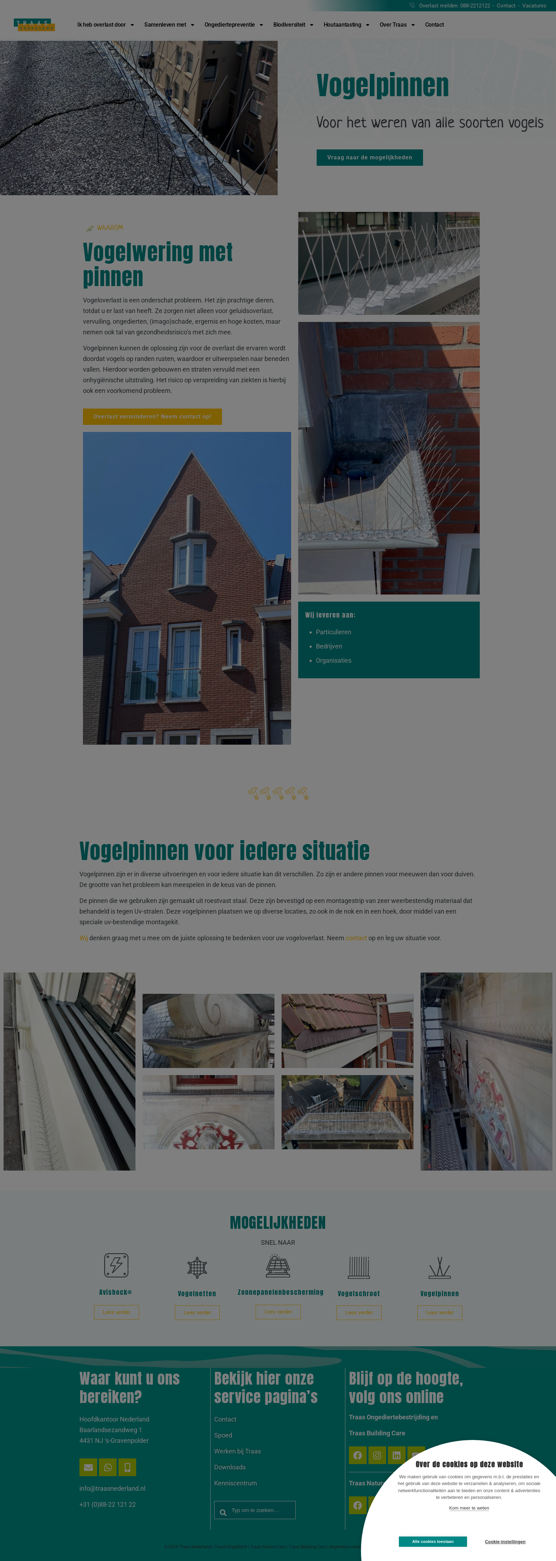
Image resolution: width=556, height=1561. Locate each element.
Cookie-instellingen (505, 1541)
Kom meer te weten (469, 1508)
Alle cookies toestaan (433, 1541)
